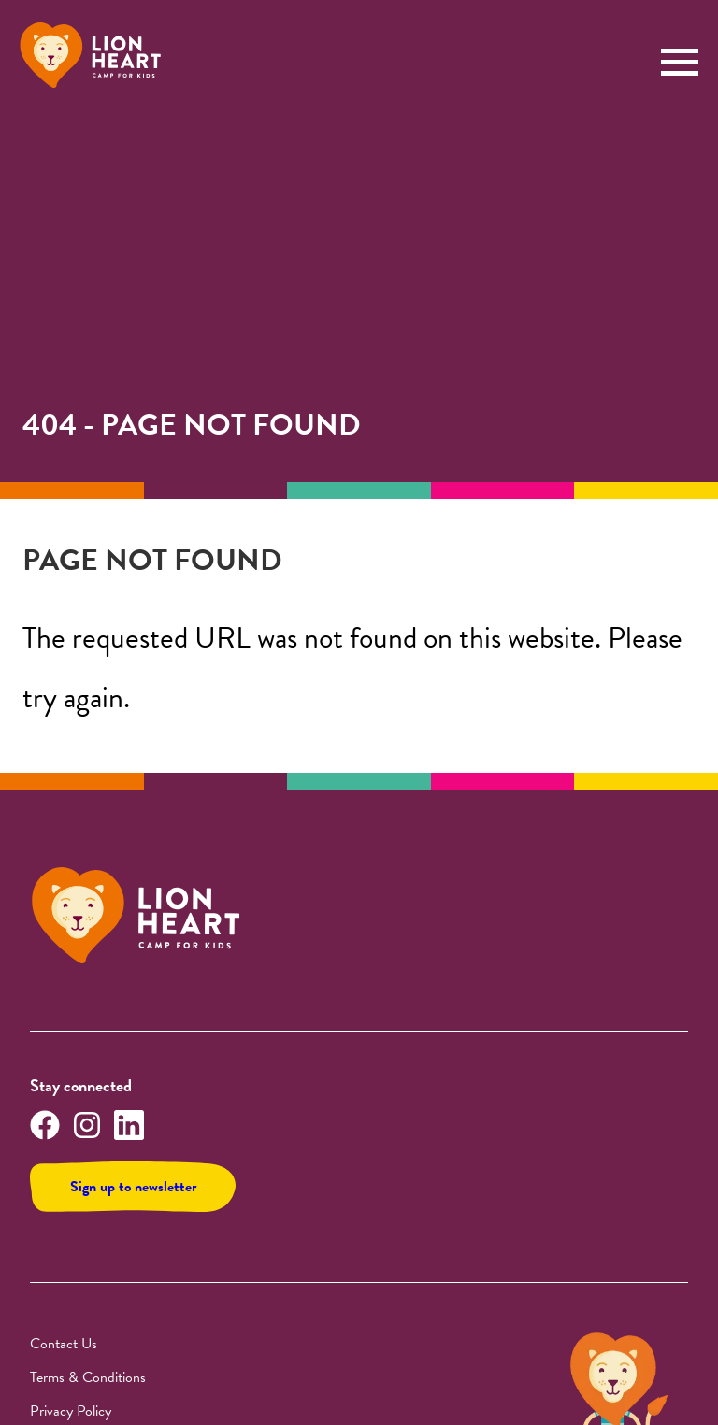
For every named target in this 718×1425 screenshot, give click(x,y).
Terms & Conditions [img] (88, 1377)
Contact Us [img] (63, 1343)
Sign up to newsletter (133, 1187)
